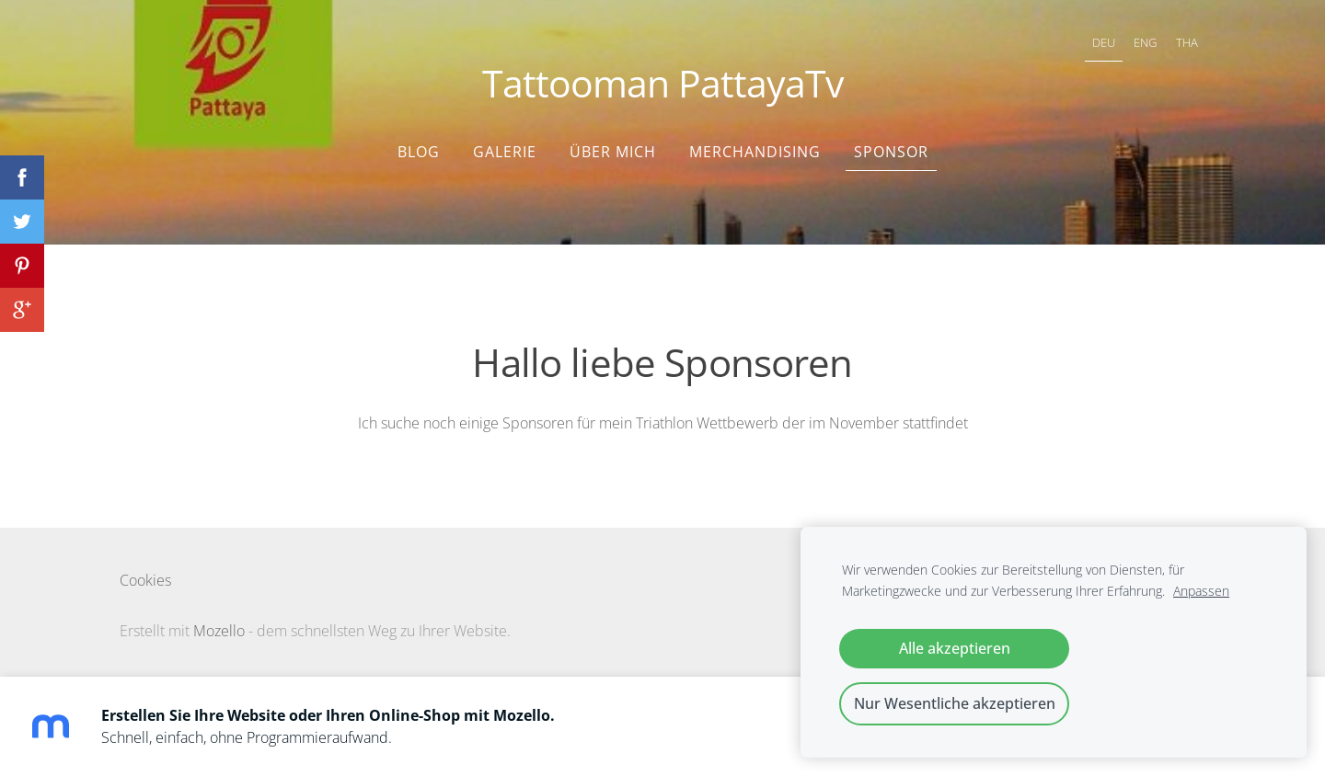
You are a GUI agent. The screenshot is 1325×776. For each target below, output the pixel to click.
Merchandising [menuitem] (755, 152)
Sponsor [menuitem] (891, 152)
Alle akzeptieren (954, 648)
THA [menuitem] (1187, 42)
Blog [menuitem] (419, 152)
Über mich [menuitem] (613, 152)
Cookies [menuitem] (145, 580)
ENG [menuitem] (1145, 42)
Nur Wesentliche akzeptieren (954, 703)
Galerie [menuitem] (504, 152)
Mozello (219, 631)
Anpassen (1201, 590)
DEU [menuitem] (1103, 42)
